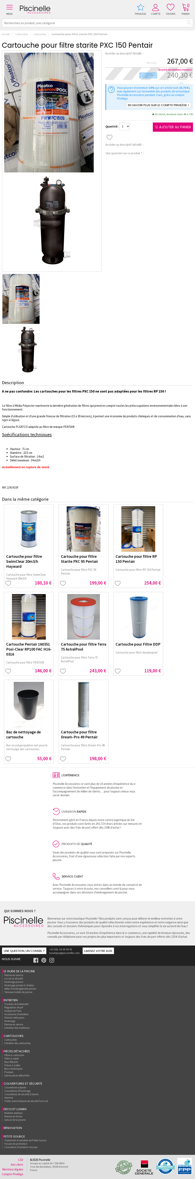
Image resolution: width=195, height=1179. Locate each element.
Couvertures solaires (15, 1087)
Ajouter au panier (173, 127)
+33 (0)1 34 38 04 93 (60, 949)
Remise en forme (13, 1116)
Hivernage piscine (13, 982)
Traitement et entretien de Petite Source (25, 1140)
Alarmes (8, 1097)
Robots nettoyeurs (14, 1017)
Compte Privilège (12, 1174)
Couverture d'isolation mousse (20, 1147)
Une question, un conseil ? (24, 951)
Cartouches (21, 34)
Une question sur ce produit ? (125, 153)
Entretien (11, 1000)
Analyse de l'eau (12, 1011)
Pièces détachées (17, 1051)
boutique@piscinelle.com (64, 953)
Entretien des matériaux (17, 1028)
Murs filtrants (11, 1062)
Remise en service (13, 975)
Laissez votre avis (98, 951)
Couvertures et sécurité (23, 1083)
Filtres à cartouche (14, 1055)
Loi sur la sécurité (13, 978)
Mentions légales (12, 1169)
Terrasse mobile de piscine (18, 992)
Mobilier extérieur (13, 1113)
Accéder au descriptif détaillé (124, 53)
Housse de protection (15, 1143)
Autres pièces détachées (16, 1075)
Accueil (6, 34)
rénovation (13, 1128)
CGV (20, 1160)
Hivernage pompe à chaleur (19, 985)
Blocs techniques (13, 1068)
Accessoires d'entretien (16, 1014)
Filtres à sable (11, 1058)
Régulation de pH (13, 1007)
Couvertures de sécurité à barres (21, 1094)
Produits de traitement (16, 1004)
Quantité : (112, 126)
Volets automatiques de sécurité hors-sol (26, 1101)
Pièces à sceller (12, 1065)
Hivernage (9, 1021)
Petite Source (14, 1136)
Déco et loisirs (15, 1109)
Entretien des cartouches (17, 1043)
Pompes (8, 1072)
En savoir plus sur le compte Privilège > (158, 105)
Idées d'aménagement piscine (20, 988)
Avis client (17, 1164)
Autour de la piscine (14, 1120)
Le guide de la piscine (19, 971)
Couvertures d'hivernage (17, 1091)
